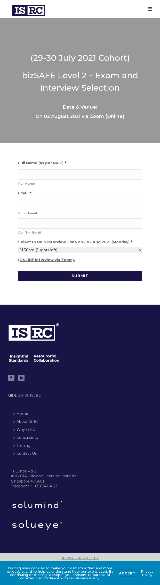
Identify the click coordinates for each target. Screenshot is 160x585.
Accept (127, 573)
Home (20, 413)
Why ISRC (24, 429)
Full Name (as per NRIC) (42, 163)
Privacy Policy (147, 573)
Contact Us (25, 453)
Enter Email (27, 213)
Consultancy (26, 437)
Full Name (26, 183)
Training (21, 445)
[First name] (80, 174)
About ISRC (25, 421)
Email (24, 193)
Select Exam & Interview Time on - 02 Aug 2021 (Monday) (75, 242)
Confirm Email (29, 232)
